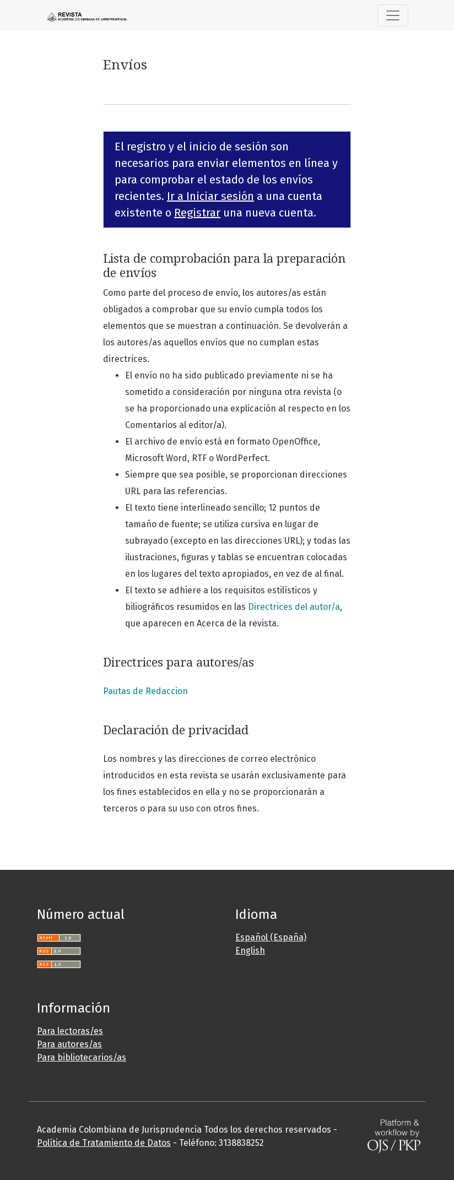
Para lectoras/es (70, 1031)
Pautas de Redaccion (145, 691)
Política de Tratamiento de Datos (104, 1143)
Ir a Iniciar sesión (210, 196)
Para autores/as (69, 1044)
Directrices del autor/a (294, 607)
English (250, 950)
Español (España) (270, 937)
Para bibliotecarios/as (81, 1057)
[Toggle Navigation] (392, 15)
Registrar (197, 212)
